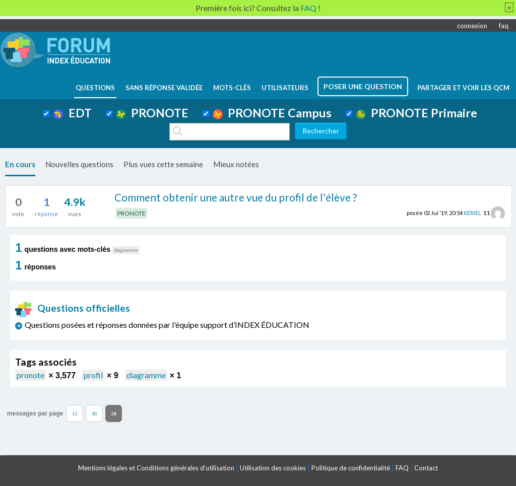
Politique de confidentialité (350, 468)
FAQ (402, 468)
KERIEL (472, 213)
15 (75, 413)
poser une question (363, 86)
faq (503, 26)
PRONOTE (152, 113)
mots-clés (232, 88)
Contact (426, 468)
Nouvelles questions (79, 164)
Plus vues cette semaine (163, 164)
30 (94, 413)
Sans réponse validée (164, 88)
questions (95, 88)
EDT (72, 113)
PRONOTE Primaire (416, 113)
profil (93, 375)
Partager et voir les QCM (463, 88)
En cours (20, 164)
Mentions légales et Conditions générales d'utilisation (156, 468)
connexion (472, 26)
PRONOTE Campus (272, 113)
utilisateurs (285, 88)
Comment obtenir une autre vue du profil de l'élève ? (235, 197)
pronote (30, 375)
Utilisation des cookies (273, 468)
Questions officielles (72, 308)
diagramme (146, 375)
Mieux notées (236, 164)
